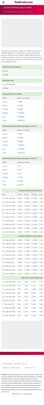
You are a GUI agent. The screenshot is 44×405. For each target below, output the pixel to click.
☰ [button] (3, 2)
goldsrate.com (18, 394)
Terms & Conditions (11, 368)
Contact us (30, 368)
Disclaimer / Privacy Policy (15, 364)
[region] (22, 33)
